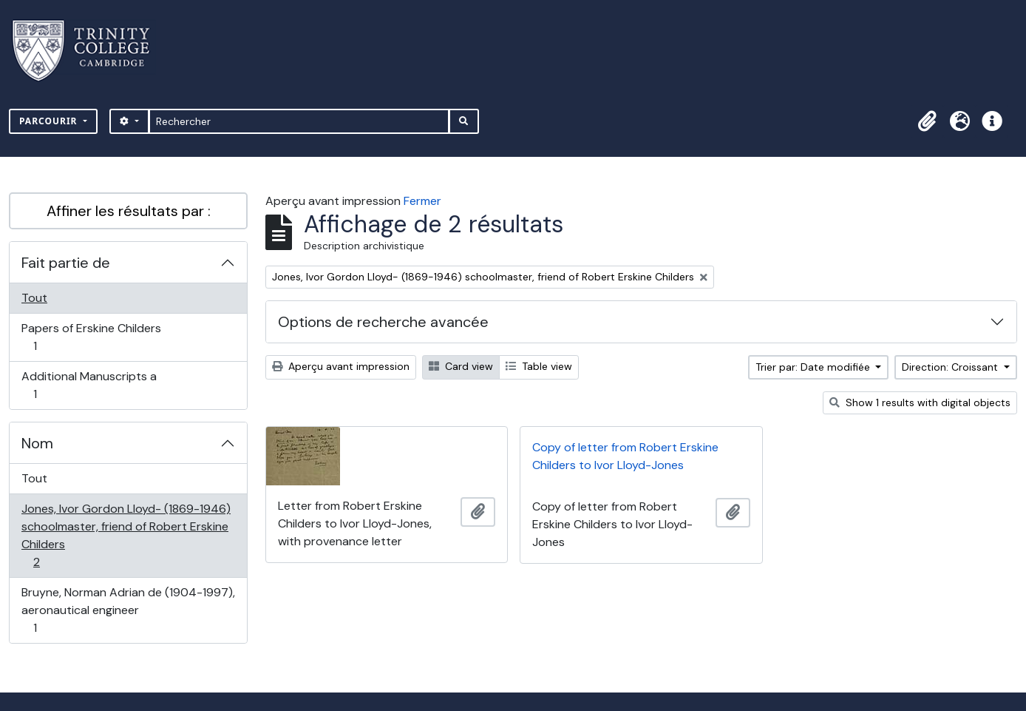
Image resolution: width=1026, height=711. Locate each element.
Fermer (422, 201)
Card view (461, 366)
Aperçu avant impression (341, 366)
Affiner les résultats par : (129, 210)
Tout (34, 298)
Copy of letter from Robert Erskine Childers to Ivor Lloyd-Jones (625, 456)
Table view (539, 366)
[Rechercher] (299, 121)
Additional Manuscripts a (89, 385)
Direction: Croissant (951, 367)
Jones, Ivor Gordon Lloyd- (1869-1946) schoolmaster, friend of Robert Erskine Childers (126, 535)
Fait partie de (65, 262)
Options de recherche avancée (383, 321)
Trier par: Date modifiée (814, 367)
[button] (927, 121)
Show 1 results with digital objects (919, 402)
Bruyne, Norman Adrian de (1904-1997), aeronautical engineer (128, 610)
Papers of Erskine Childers (91, 337)
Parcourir (50, 121)
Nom (37, 443)
